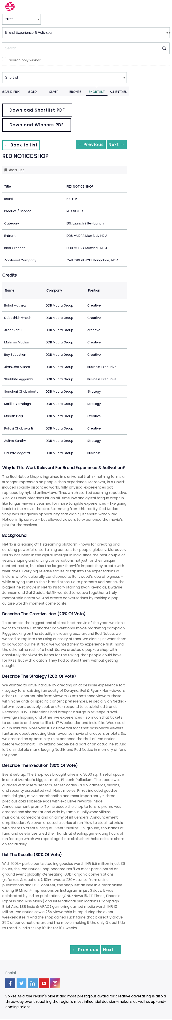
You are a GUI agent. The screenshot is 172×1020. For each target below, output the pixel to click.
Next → (113, 145)
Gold (32, 91)
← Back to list (24, 145)
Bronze (75, 91)
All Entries (118, 91)
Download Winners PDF (36, 125)
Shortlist (97, 91)
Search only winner (25, 60)
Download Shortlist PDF (37, 110)
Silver (53, 91)
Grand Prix (11, 91)
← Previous (80, 145)
